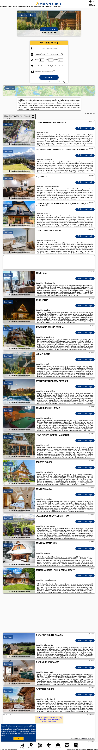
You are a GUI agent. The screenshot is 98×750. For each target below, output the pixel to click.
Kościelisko (8, 124)
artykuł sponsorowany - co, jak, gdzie (85, 738)
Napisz (95, 749)
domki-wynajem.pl (49, 3)
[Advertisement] (49, 613)
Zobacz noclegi (85, 128)
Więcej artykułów (7, 714)
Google (33, 726)
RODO (3, 735)
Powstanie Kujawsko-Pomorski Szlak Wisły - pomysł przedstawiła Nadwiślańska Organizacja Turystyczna (49, 719)
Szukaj (49, 77)
